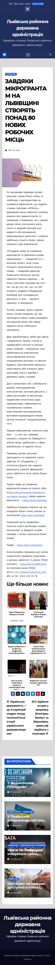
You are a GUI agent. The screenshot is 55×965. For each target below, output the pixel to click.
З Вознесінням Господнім (20, 785)
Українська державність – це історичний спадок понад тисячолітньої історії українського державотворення (16, 717)
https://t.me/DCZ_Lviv (33, 572)
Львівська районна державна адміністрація (27, 28)
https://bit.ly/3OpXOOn (30, 545)
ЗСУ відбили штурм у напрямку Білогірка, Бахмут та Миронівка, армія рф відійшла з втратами (40, 717)
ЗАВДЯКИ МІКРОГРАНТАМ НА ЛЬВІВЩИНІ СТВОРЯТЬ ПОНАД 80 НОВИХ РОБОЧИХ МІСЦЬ (25, 110)
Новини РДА (11, 74)
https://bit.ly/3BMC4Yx (32, 564)
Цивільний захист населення (33, 845)
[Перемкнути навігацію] (28, 54)
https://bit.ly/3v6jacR (32, 515)
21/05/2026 (15, 792)
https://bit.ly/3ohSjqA (35, 500)
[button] (50, 54)
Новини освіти (14, 812)
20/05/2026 (16, 859)
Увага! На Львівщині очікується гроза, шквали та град (25, 854)
